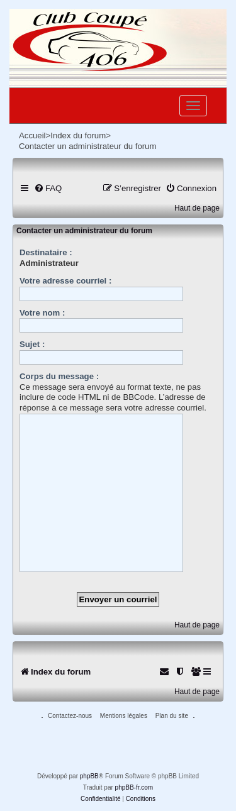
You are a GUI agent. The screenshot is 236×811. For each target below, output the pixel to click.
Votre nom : (42, 312)
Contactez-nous (70, 715)
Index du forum (78, 135)
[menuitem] (48, 188)
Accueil (32, 135)
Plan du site (171, 715)
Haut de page (197, 208)
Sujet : (32, 344)
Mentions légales (123, 715)
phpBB (89, 776)
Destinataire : (46, 252)
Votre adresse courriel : (65, 280)
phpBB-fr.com (134, 787)
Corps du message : (59, 376)
